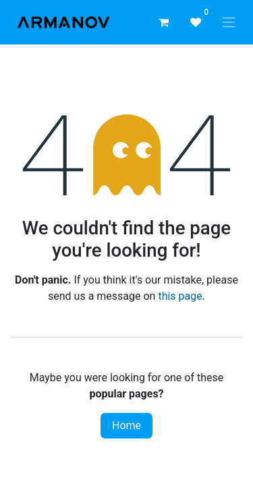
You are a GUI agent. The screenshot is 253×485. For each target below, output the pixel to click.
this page (180, 296)
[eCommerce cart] (163, 22)
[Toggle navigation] (229, 22)
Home (126, 425)
